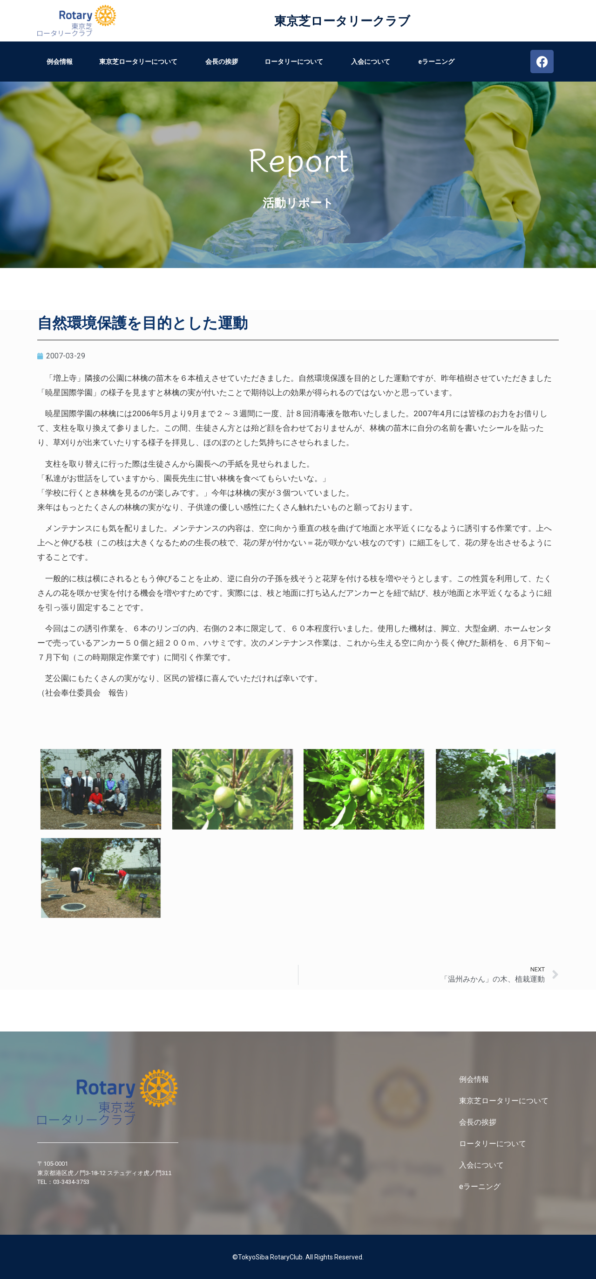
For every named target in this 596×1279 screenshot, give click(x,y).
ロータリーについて (294, 61)
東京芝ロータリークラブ (342, 21)
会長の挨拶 (221, 61)
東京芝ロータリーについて (139, 61)
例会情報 (60, 61)
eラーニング (436, 61)
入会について (371, 61)
